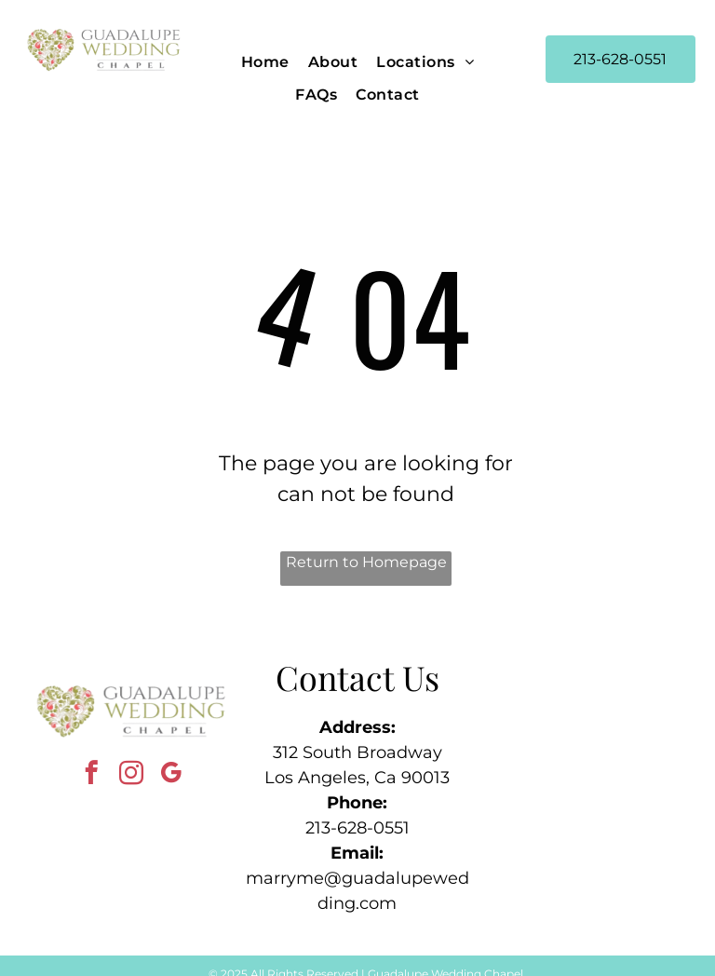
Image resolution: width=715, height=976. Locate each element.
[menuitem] (265, 62)
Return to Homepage (366, 562)
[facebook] (92, 775)
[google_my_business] (172, 775)
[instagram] (132, 775)
